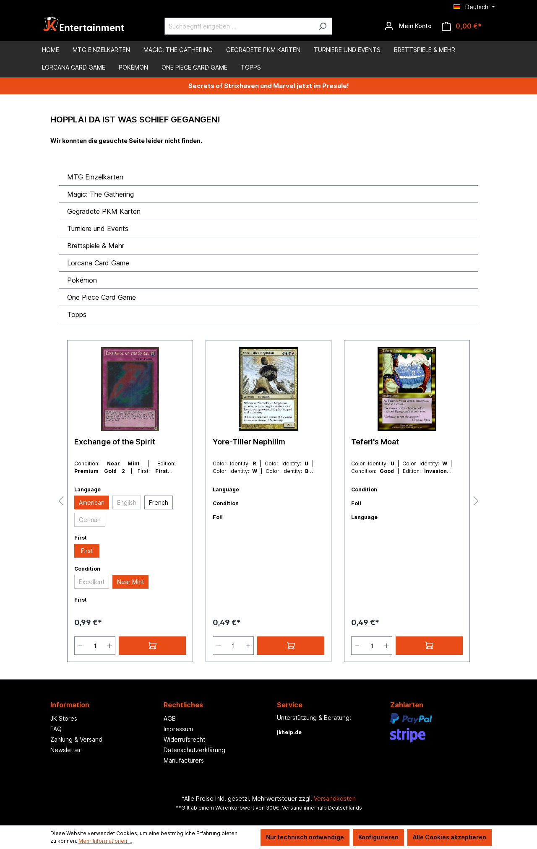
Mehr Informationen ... (105, 841)
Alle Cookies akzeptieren (449, 837)
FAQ (56, 728)
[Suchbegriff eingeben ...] (238, 26)
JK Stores (63, 718)
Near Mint (130, 581)
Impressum (178, 728)
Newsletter (65, 749)
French (158, 502)
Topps (76, 314)
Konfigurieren (378, 837)
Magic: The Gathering (100, 194)
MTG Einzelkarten (95, 177)
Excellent (91, 581)
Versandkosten (335, 798)
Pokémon (82, 280)
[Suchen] (322, 26)
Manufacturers (184, 760)
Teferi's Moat (375, 441)
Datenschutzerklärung (194, 749)
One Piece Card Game (101, 297)
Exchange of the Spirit (114, 441)
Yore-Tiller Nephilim (249, 441)
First (87, 550)
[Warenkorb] (462, 26)
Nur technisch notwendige (305, 837)
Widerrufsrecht (184, 739)
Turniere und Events (97, 228)
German (90, 519)
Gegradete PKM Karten (104, 211)
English (126, 502)
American (91, 502)
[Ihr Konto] (408, 26)
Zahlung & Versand (76, 739)
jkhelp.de (289, 732)
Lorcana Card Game (98, 263)
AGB (170, 718)
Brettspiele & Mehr (95, 245)
